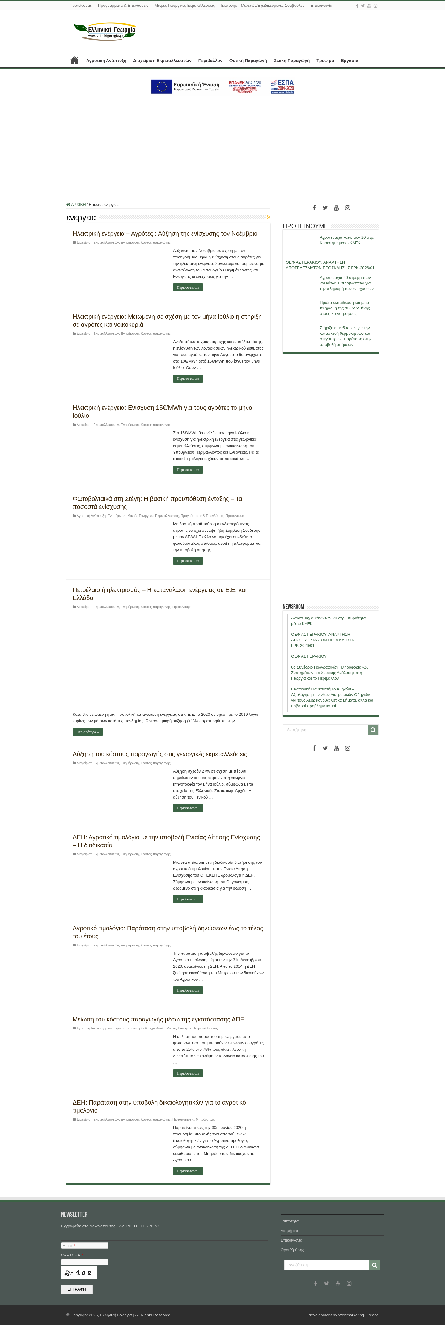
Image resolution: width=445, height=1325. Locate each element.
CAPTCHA (72, 1255)
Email (69, 1245)
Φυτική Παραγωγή (248, 60)
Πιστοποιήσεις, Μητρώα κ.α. (193, 1119)
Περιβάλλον (210, 60)
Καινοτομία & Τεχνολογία (146, 1028)
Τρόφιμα (325, 60)
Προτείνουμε (81, 5)
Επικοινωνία (322, 5)
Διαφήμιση (290, 1230)
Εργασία (349, 60)
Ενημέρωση (130, 242)
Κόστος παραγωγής (156, 242)
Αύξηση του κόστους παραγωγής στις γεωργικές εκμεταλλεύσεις (160, 754)
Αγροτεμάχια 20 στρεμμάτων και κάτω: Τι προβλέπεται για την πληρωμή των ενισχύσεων (347, 283)
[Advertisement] (222, 145)
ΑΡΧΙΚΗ (74, 59)
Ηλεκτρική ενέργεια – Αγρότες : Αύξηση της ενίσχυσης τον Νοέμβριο (165, 233)
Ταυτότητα (290, 1221)
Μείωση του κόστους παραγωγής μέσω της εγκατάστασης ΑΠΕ (158, 1019)
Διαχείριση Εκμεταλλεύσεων (162, 60)
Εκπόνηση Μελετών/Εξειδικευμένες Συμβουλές (262, 5)
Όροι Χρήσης (292, 1249)
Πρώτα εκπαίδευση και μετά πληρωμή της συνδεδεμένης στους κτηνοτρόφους (345, 308)
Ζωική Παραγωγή (292, 60)
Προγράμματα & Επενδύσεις (123, 5)
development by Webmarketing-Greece (344, 1315)
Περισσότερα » (188, 287)
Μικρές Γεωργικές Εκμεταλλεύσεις (185, 5)
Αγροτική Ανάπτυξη (106, 60)
